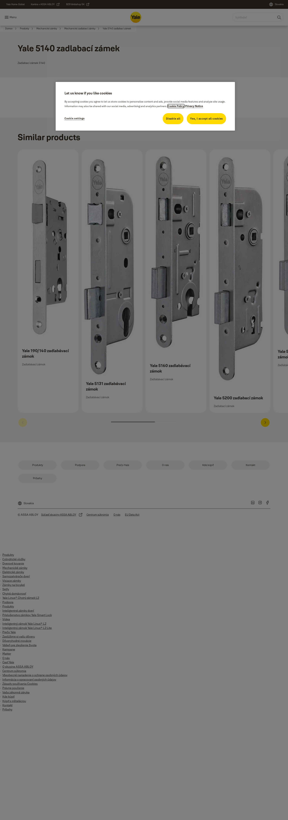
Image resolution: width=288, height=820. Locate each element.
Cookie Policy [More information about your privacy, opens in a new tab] (176, 106)
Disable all (173, 118)
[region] (145, 106)
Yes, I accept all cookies (206, 118)
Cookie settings (74, 118)
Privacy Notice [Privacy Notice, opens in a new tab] (194, 106)
